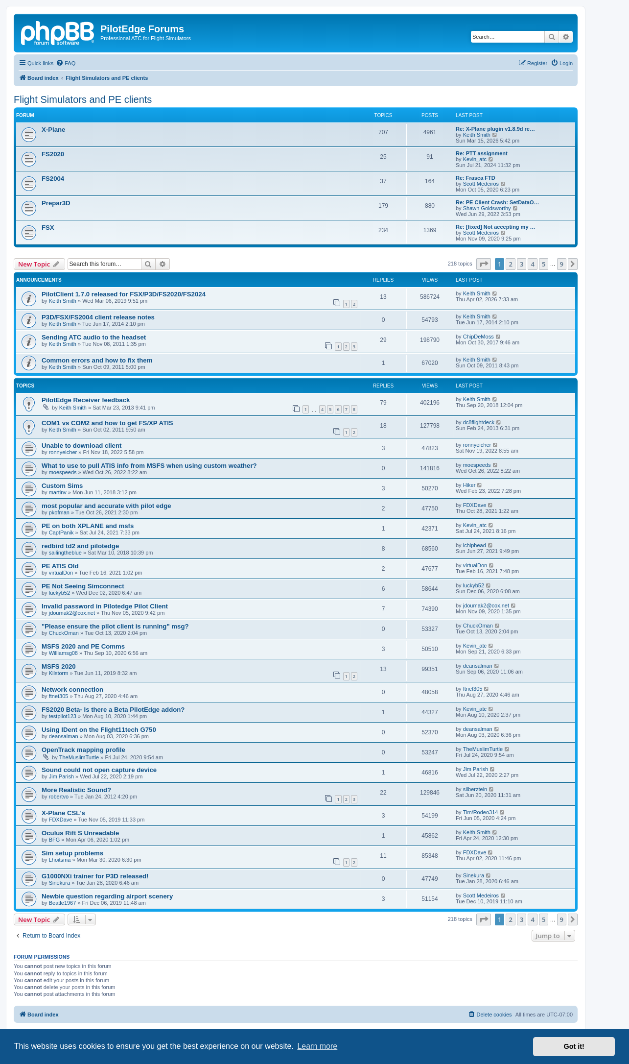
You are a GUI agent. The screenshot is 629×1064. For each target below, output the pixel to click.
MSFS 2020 (59, 666)
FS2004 (53, 178)
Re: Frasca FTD (475, 178)
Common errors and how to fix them (97, 360)
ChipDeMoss (478, 336)
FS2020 (53, 154)
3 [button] (521, 264)
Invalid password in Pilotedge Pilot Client (105, 606)
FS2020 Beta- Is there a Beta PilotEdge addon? (113, 709)
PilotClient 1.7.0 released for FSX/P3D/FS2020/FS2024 (124, 294)
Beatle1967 (62, 903)
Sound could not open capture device (99, 770)
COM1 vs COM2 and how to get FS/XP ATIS (107, 423)
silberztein (475, 789)
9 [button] (561, 264)
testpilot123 (62, 716)
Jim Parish (61, 776)
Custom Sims (62, 485)
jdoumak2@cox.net (72, 613)
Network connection (72, 689)
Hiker (469, 485)
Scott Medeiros (481, 184)
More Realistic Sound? (76, 790)
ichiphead (474, 545)
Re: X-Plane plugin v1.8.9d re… (495, 129)
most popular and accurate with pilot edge (106, 505)
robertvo (59, 796)
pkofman (59, 512)
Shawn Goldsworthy (487, 208)
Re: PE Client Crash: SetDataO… (497, 202)
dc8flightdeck (478, 422)
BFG (54, 840)
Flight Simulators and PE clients (83, 99)
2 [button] (510, 264)
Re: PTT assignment (482, 153)
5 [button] (543, 264)
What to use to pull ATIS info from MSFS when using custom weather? (149, 465)
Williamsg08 (63, 653)
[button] (483, 264)
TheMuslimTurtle (79, 757)
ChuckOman (64, 633)
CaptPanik (61, 532)
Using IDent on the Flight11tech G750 (99, 729)
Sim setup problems (72, 853)
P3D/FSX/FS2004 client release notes (98, 317)
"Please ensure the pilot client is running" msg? (115, 626)
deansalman (477, 666)
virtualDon (61, 573)
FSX (48, 227)
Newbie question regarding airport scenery (107, 896)
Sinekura (59, 883)
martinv (58, 492)
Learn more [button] (317, 1046)
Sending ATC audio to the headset (94, 337)
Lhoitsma (60, 860)
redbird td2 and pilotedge (80, 546)
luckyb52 (59, 593)
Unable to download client (81, 445)
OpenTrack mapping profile (83, 749)
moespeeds (63, 472)
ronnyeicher (63, 452)
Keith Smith (476, 135)
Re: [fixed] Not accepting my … (496, 227)
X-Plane (53, 129)
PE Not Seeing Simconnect (83, 586)
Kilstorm (59, 673)
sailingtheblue (65, 553)
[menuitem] (65, 63)
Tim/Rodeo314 (480, 812)
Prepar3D (56, 203)
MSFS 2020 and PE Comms (83, 646)
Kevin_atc (475, 159)
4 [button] (532, 264)
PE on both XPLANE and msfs (88, 526)
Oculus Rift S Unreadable (80, 833)
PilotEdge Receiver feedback (86, 400)
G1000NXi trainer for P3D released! (95, 876)
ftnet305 (59, 696)
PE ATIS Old (60, 566)
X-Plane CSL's (63, 813)
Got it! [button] (574, 1046)
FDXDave (475, 505)
